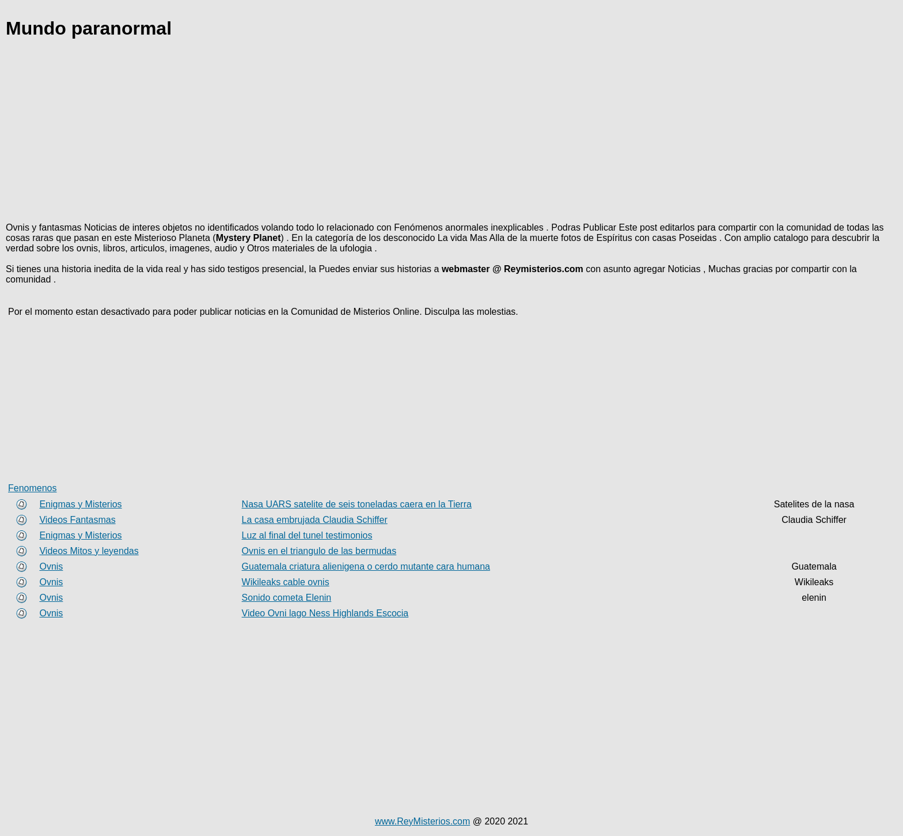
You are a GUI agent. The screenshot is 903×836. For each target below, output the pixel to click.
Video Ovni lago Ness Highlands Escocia (325, 613)
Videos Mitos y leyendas (88, 551)
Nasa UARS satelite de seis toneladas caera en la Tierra (357, 504)
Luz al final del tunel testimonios (307, 535)
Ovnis (51, 566)
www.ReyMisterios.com (422, 821)
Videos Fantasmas (77, 520)
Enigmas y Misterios (80, 504)
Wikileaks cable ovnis (285, 582)
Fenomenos (32, 488)
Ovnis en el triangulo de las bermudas (319, 551)
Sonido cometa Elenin (287, 597)
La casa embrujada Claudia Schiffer (315, 520)
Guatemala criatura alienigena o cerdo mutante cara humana (366, 566)
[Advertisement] (351, 132)
